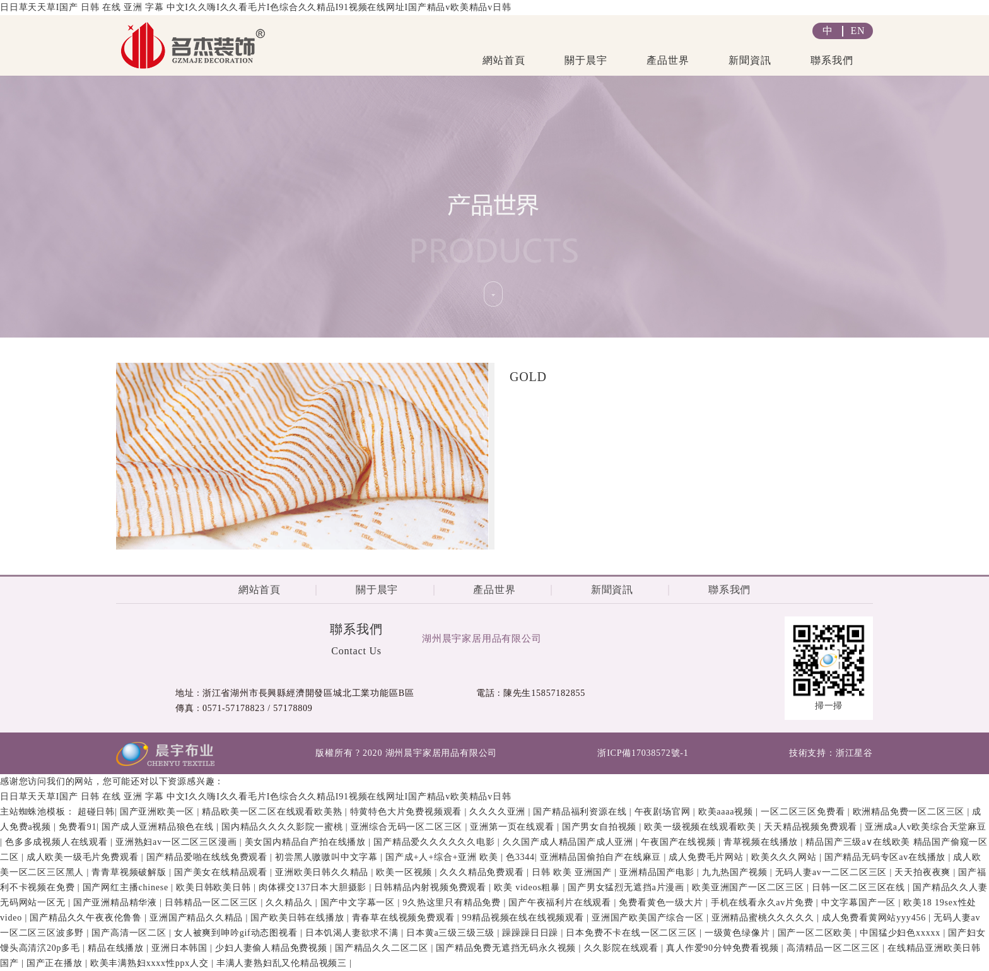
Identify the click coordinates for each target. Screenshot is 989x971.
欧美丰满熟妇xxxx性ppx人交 (150, 963)
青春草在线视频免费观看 (404, 917)
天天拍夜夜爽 (923, 872)
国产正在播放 (55, 963)
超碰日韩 (96, 811)
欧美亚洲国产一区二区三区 (749, 887)
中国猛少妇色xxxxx (901, 933)
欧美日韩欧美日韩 (215, 887)
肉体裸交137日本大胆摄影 (314, 887)
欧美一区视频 (405, 872)
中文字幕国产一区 (860, 902)
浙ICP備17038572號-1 (642, 753)
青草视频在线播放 (762, 842)
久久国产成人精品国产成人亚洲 (569, 842)
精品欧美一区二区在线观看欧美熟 (273, 811)
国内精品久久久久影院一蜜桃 (283, 827)
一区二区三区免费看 (804, 811)
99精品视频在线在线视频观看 (524, 917)
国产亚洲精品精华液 (116, 902)
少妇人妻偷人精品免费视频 (272, 948)
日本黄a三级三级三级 (452, 933)
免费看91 (78, 827)
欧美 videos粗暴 (528, 887)
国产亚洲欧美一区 (158, 811)
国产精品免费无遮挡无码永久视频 (507, 948)
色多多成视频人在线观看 (57, 842)
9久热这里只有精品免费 (452, 902)
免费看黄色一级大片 (662, 902)
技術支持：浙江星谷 (831, 753)
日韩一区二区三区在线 (860, 887)
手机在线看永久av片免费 (763, 902)
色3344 (520, 857)
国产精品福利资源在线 (581, 811)
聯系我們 (832, 60)
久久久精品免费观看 (483, 872)
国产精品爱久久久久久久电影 (435, 842)
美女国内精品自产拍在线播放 (307, 842)
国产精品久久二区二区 (383, 948)
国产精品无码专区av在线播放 (886, 857)
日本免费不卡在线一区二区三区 (632, 933)
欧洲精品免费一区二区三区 (910, 811)
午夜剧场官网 (664, 811)
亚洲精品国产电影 (658, 872)
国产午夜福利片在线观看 (561, 902)
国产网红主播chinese (127, 887)
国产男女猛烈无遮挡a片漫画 (627, 887)
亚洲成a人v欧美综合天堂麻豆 (925, 827)
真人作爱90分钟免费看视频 (723, 948)
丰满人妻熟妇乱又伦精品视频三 (283, 963)
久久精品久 (290, 902)
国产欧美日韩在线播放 (298, 917)
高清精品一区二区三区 (834, 948)
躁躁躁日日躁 (531, 933)
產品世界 (668, 60)
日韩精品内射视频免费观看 (431, 887)
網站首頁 (504, 60)
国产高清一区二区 (130, 933)
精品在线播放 (117, 948)
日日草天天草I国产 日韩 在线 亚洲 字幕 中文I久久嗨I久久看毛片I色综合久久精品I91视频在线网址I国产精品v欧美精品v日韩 (256, 7)
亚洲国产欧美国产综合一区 (649, 917)
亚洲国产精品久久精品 (197, 917)
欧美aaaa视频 (727, 811)
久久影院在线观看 (623, 948)
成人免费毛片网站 (707, 857)
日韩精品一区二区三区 (212, 902)
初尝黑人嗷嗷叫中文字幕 (327, 857)
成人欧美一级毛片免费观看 (83, 857)
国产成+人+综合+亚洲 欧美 (443, 857)
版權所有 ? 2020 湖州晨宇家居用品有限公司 (406, 753)
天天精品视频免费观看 (812, 827)
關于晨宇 (586, 60)
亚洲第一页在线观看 (513, 827)
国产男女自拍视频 (601, 827)
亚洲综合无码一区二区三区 (408, 827)
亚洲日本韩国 (180, 948)
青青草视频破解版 (130, 872)
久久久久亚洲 (498, 811)
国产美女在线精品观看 (222, 872)
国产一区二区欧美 (816, 933)
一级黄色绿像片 (739, 933)
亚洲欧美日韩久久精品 (323, 872)
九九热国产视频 (736, 872)
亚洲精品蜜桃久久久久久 (764, 917)
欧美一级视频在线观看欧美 (701, 827)
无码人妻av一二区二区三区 (832, 872)
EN (858, 30)
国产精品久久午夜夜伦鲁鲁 (87, 917)
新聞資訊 (750, 60)
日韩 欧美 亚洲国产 (573, 872)
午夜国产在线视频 (679, 842)
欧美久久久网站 (785, 857)
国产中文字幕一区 (359, 902)
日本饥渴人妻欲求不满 (353, 933)
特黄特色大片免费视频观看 (407, 811)
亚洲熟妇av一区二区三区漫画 (177, 842)
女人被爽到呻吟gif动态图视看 (237, 933)
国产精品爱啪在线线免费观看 (208, 857)
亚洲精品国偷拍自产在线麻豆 (602, 857)
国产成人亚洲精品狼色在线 (159, 827)
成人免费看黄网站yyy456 (875, 917)
